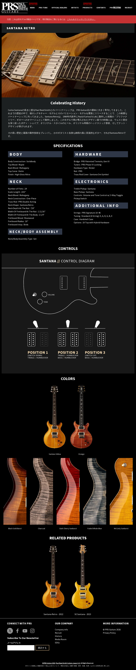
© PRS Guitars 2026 (112, 629)
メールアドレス (14, 643)
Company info (61, 629)
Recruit (58, 632)
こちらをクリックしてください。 (81, 19)
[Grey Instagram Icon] (32, 631)
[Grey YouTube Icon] (25, 631)
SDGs (57, 642)
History (58, 636)
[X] (10, 631)
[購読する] (42, 647)
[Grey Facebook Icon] (17, 631)
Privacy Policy (109, 632)
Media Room (60, 639)
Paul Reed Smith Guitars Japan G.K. (68, 663)
